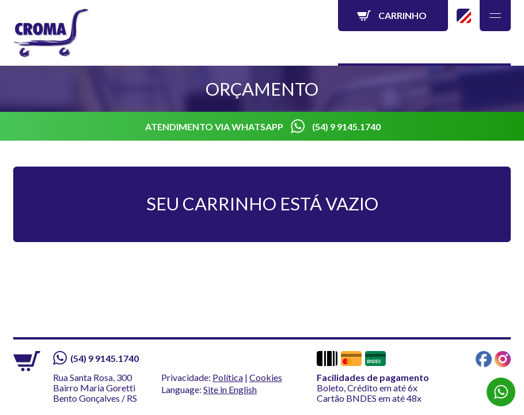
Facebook (484, 359)
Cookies (265, 377)
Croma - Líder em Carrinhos (51, 33)
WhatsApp (501, 392)
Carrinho (402, 15)
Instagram (503, 359)
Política (227, 377)
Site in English (464, 16)
